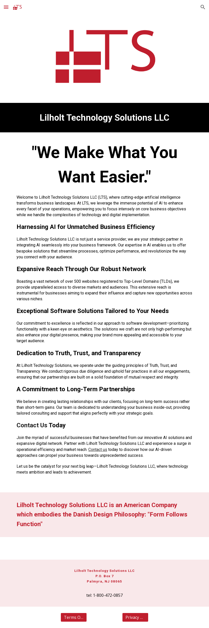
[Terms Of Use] (74, 617)
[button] (6, 7)
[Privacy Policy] (135, 617)
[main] (104, 117)
